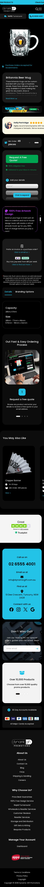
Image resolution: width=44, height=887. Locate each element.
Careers (22, 780)
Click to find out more (21, 264)
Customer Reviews (22, 813)
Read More (10, 98)
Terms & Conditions (22, 872)
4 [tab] (27, 416)
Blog (22, 767)
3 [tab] (40, 222)
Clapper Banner (13, 480)
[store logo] (9, 9)
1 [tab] (32, 142)
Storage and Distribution (22, 821)
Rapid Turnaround (22, 805)
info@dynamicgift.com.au (22, 579)
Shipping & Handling (22, 776)
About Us (22, 759)
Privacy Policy (22, 876)
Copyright (22, 879)
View (7, 493)
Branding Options (24, 291)
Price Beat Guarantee (22, 797)
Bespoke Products (22, 829)
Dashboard (22, 846)
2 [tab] (36, 142)
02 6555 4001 (37, 16)
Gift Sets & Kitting (22, 825)
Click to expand (22, 195)
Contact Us (22, 763)
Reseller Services (22, 817)
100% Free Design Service (22, 801)
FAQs (22, 772)
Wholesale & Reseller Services (22, 809)
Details (8, 291)
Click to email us (21, 252)
